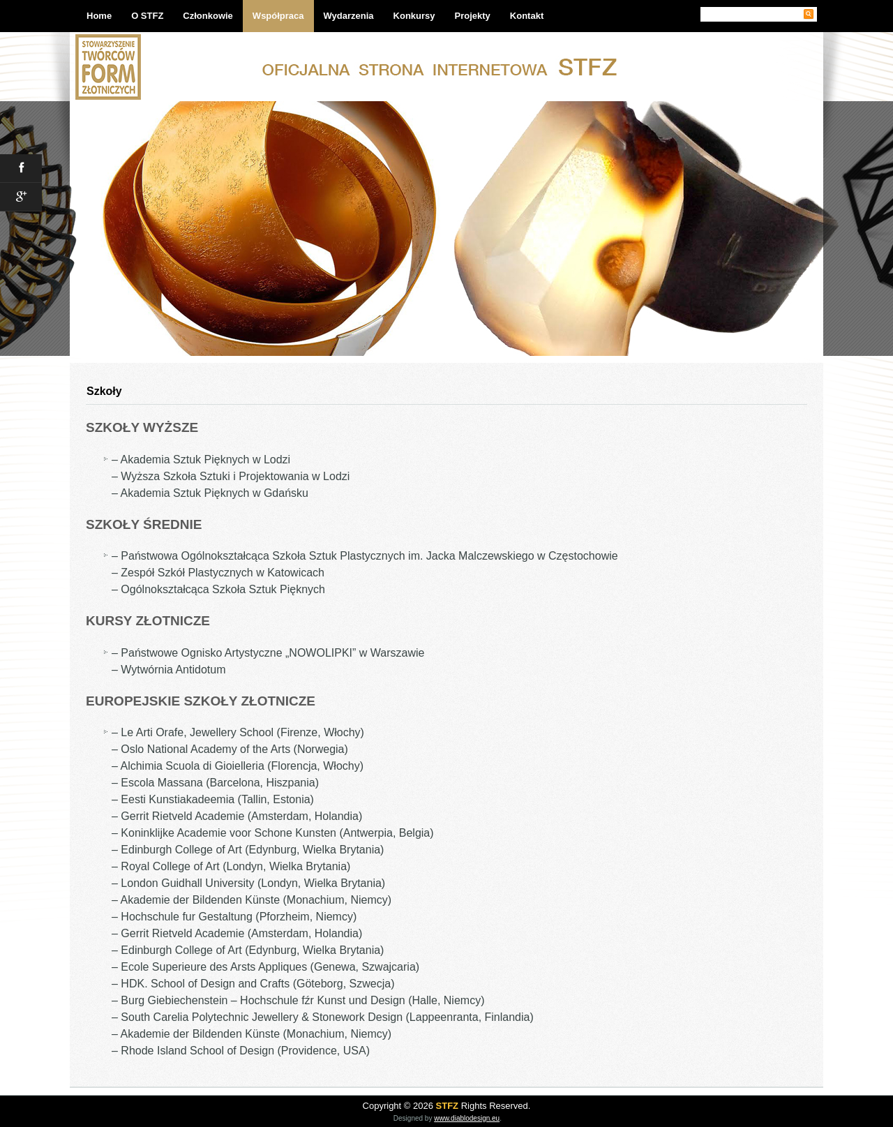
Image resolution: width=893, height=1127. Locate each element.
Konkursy (414, 15)
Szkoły (104, 391)
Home (99, 15)
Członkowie (208, 15)
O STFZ (147, 15)
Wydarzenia (349, 15)
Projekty (472, 15)
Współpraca (278, 15)
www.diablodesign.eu (467, 1118)
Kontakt (526, 15)
